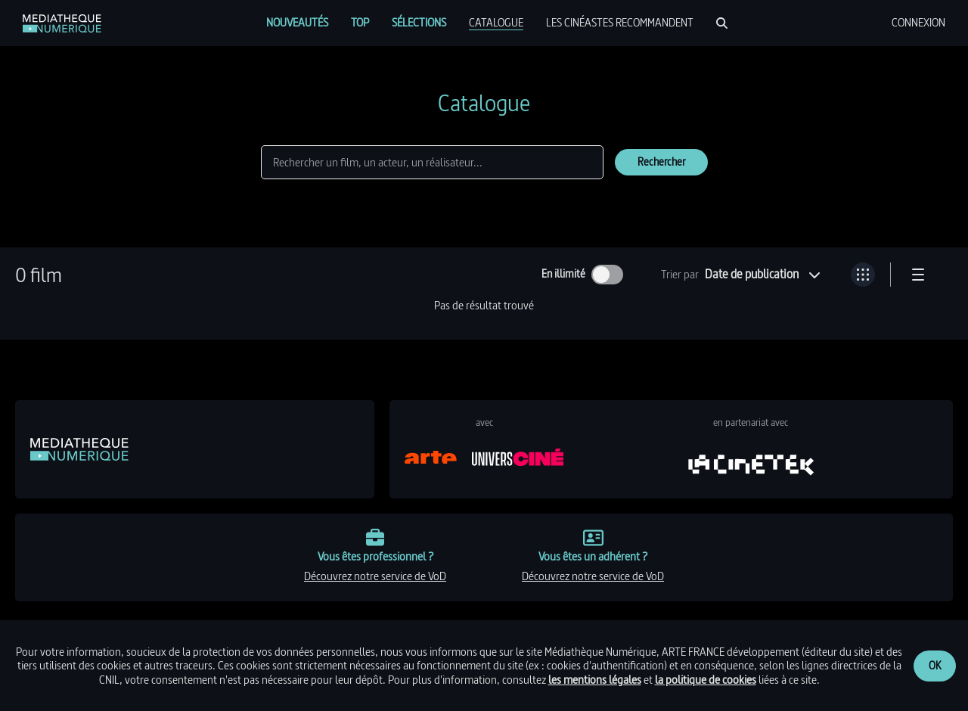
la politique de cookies (705, 680)
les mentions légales (594, 680)
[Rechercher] (722, 23)
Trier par (680, 274)
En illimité (563, 274)
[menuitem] (297, 22)
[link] (62, 23)
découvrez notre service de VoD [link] (375, 576)
